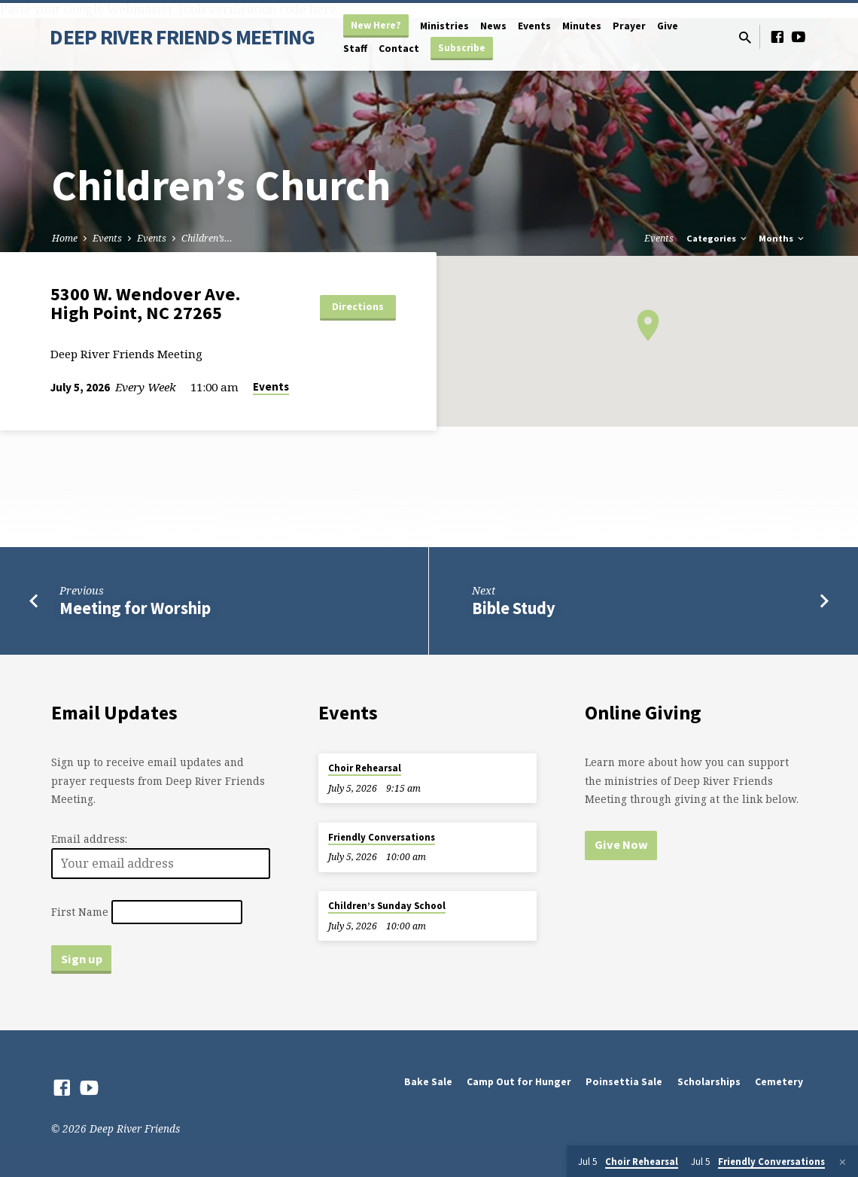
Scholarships (709, 1081)
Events (534, 26)
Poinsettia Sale (624, 1081)
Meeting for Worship (135, 608)
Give (667, 26)
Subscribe (461, 47)
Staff (355, 48)
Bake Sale (428, 1081)
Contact (399, 48)
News (493, 26)
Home (65, 238)
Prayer (629, 26)
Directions (358, 306)
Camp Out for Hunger (519, 1081)
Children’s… (207, 238)
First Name (79, 912)
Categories (717, 238)
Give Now (621, 844)
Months (782, 238)
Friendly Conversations (381, 837)
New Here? (376, 25)
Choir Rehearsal (364, 768)
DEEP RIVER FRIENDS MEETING (182, 36)
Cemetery (779, 1081)
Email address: (89, 839)
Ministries (444, 26)
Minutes (581, 26)
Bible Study (513, 608)
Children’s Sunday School (387, 905)
